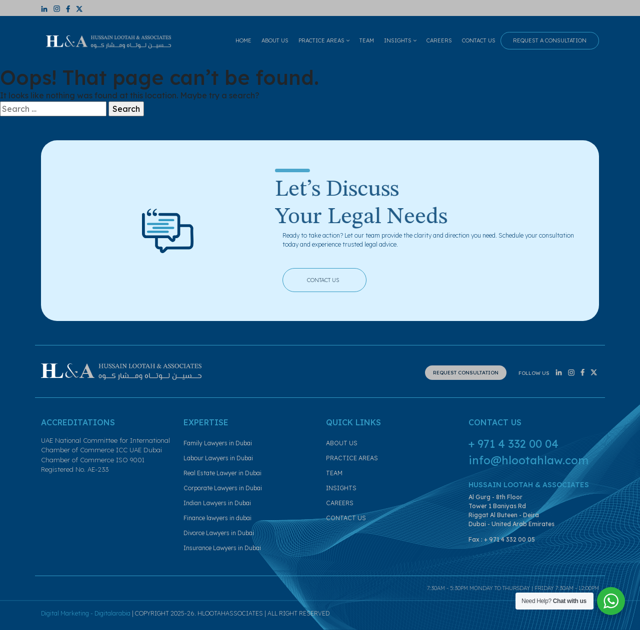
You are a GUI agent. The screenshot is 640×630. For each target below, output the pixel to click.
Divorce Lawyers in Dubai (219, 533)
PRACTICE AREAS (324, 40)
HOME (244, 40)
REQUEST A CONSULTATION (549, 40)
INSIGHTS (400, 40)
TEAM (367, 40)
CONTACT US (479, 40)
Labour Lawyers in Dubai (218, 458)
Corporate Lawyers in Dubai (223, 488)
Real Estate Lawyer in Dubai (223, 473)
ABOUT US (275, 40)
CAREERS (439, 40)
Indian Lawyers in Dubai (217, 503)
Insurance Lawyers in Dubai (222, 548)
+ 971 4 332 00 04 (513, 444)
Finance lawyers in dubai (218, 518)
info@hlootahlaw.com (528, 460)
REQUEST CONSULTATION (465, 372)
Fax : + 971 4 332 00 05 (501, 539)
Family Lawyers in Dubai (218, 443)
